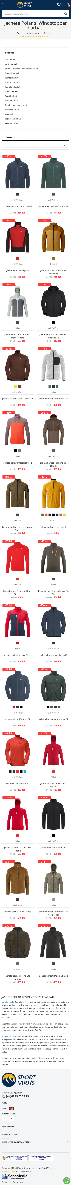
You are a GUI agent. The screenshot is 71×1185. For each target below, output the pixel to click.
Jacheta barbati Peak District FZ (17, 398)
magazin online (8, 1171)
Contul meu (17, 1182)
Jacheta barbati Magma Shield (53, 975)
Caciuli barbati (11, 91)
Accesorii (9, 114)
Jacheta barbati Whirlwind (53, 847)
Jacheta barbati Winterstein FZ (53, 719)
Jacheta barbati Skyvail (18, 270)
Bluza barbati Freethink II (53, 527)
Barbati (9, 52)
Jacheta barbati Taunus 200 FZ (53, 206)
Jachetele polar (8, 1002)
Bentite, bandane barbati (16, 105)
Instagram (11, 1118)
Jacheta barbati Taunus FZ (17, 719)
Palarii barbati (11, 100)
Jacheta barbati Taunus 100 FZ (17, 206)
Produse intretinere (13, 118)
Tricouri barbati (12, 73)
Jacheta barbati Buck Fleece (17, 911)
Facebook (4, 1118)
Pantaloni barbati (13, 87)
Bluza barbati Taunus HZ (17, 783)
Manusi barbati (12, 109)
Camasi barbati (12, 77)
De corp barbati (12, 82)
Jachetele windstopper (11, 1036)
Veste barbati (11, 64)
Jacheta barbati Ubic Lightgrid (17, 462)
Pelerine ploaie (11, 123)
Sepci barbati (11, 96)
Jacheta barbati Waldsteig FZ (53, 655)
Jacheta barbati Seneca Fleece (17, 655)
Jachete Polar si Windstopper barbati (21, 68)
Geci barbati (10, 59)
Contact (5, 1182)
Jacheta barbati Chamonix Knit (53, 398)
